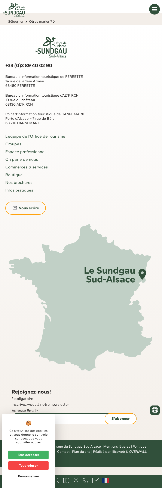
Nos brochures (18, 190)
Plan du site (81, 459)
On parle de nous (21, 167)
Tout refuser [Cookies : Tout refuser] (28, 465)
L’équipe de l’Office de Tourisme (35, 144)
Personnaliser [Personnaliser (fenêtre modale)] (28, 476)
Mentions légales (116, 454)
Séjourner (16, 29)
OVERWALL (138, 459)
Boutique (14, 182)
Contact (63, 459)
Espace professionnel (25, 159)
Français (105, 480)
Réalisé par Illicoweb (109, 459)
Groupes (13, 151)
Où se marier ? (40, 29)
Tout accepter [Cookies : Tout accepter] (28, 455)
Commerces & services (26, 174)
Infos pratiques (19, 198)
